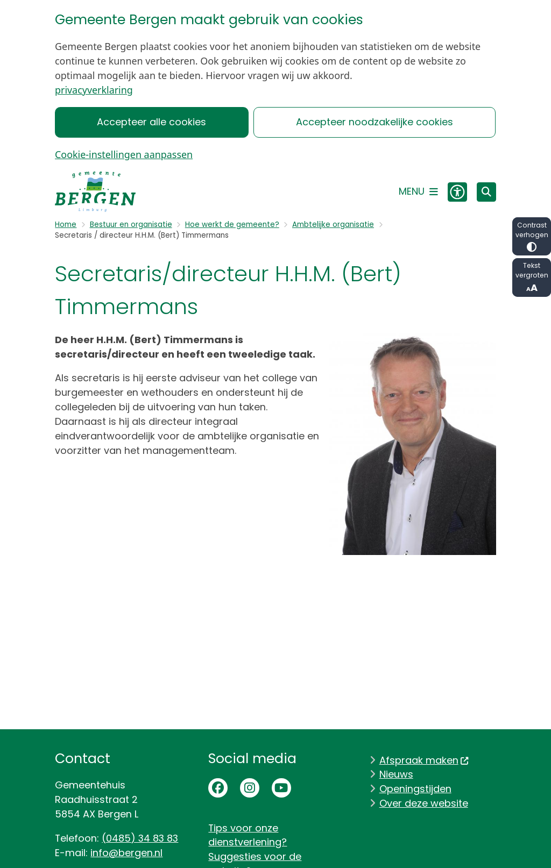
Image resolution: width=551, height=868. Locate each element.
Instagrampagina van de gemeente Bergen (249, 788)
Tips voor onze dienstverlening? (247, 835)
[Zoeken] (486, 191)
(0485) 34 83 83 (140, 838)
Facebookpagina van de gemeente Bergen (218, 788)
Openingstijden (415, 788)
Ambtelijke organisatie (333, 224)
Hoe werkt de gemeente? (232, 224)
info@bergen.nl (126, 852)
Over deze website (423, 803)
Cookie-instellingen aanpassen (124, 154)
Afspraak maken (424, 760)
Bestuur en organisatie (131, 224)
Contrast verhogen (531, 236)
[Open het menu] (418, 192)
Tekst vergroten (531, 278)
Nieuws (396, 774)
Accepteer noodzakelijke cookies (374, 122)
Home (65, 224)
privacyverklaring (94, 89)
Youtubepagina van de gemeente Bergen (281, 788)
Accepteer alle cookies (152, 122)
